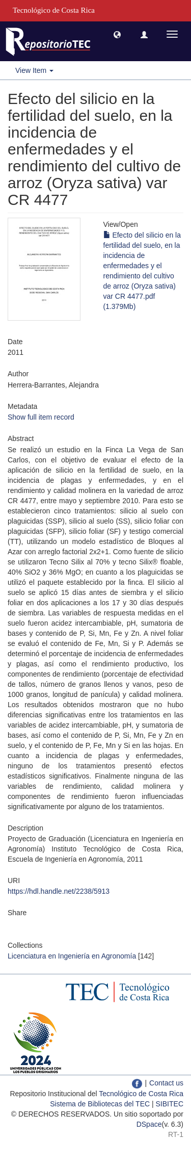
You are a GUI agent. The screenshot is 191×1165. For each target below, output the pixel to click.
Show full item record (41, 417)
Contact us (166, 1083)
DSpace (149, 1124)
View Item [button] (34, 70)
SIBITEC (169, 1104)
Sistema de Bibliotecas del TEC (100, 1104)
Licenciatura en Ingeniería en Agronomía (72, 956)
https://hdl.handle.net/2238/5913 (59, 891)
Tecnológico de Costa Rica (141, 1094)
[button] (117, 34)
